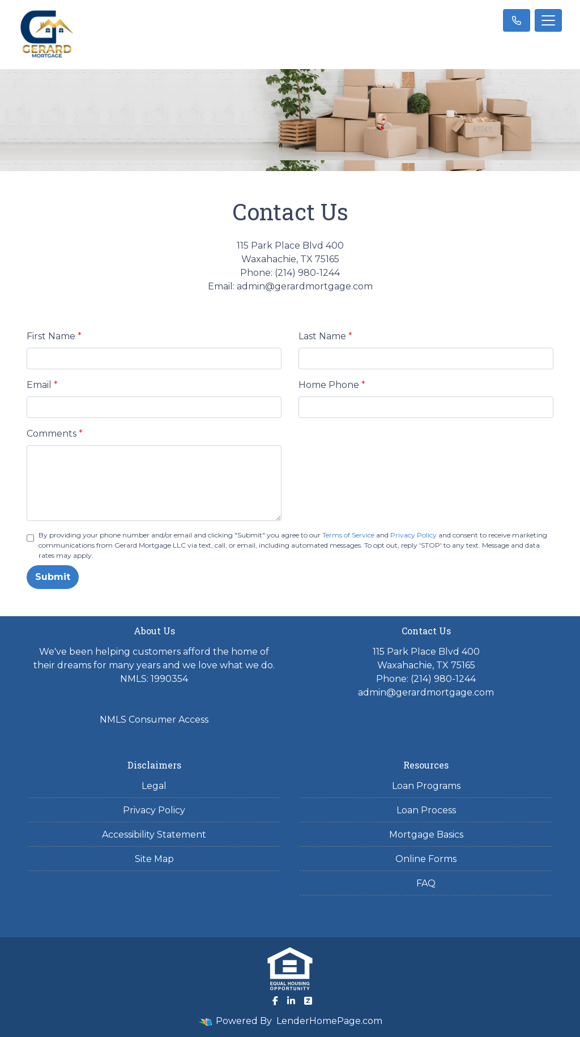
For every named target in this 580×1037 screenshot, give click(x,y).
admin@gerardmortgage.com (426, 692)
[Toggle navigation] (548, 20)
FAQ (426, 883)
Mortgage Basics (426, 834)
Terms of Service (348, 535)
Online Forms (426, 859)
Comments (55, 433)
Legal (154, 785)
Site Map (154, 859)
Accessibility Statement (154, 834)
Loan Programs (426, 785)
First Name (54, 336)
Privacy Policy (413, 535)
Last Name (325, 336)
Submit (52, 576)
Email (42, 384)
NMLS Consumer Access (154, 719)
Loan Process (426, 810)
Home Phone (331, 384)
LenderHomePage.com (329, 1020)
